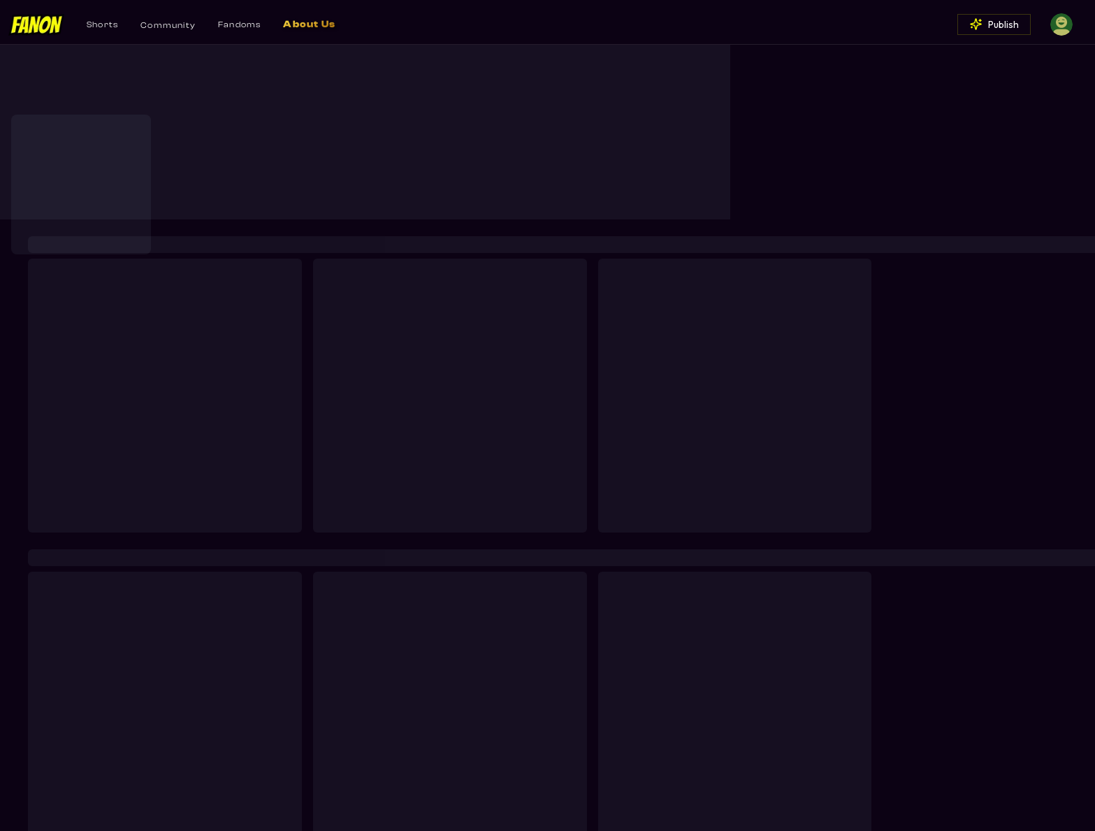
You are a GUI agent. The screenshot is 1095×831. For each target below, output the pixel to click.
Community (168, 25)
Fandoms (239, 24)
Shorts (102, 24)
